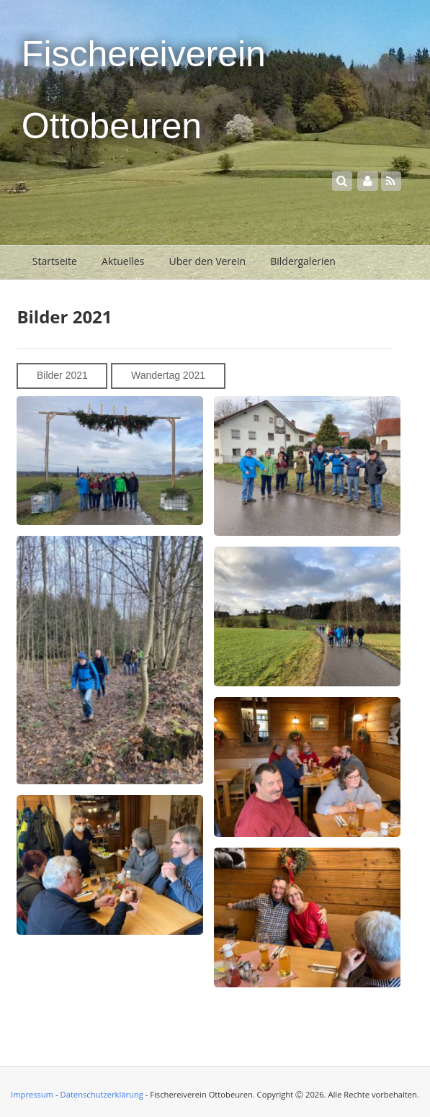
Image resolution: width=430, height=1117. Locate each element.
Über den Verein (207, 261)
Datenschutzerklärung (102, 1094)
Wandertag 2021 (168, 375)
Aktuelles (123, 261)
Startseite (54, 261)
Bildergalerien (303, 261)
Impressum (32, 1094)
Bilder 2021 (62, 375)
